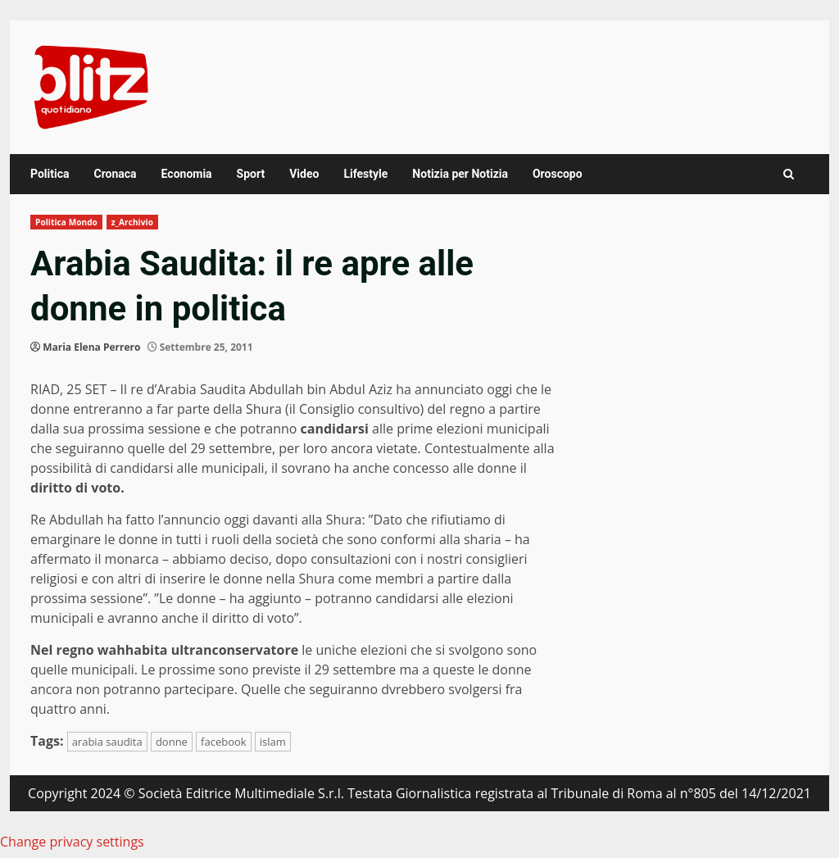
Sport (251, 173)
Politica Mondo (66, 222)
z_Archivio (132, 222)
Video (304, 173)
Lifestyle (365, 173)
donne (172, 741)
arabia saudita (107, 741)
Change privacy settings (72, 842)
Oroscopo (558, 173)
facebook (224, 741)
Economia (186, 173)
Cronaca (114, 173)
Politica (49, 173)
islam (273, 741)
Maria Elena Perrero (91, 347)
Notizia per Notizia (460, 173)
